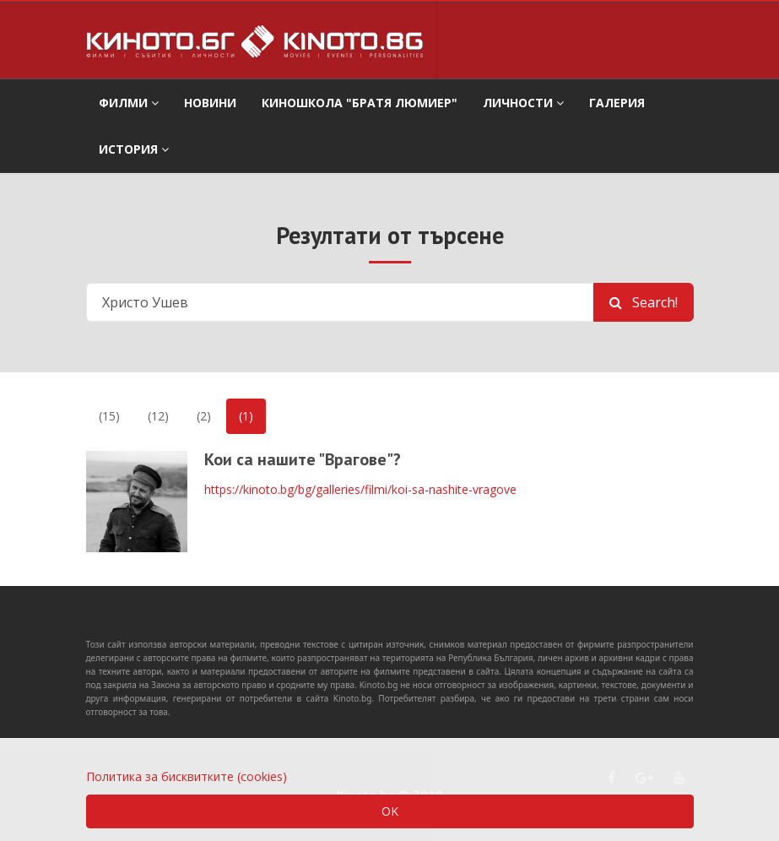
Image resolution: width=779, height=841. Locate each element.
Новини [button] (210, 103)
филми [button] (129, 103)
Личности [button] (523, 103)
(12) (158, 416)
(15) (109, 416)
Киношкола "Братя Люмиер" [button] (359, 103)
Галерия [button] (617, 103)
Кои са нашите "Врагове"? (302, 459)
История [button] (134, 149)
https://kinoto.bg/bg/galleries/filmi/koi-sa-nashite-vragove (360, 489)
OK (389, 811)
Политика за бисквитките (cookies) (186, 776)
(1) (246, 416)
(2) (204, 416)
